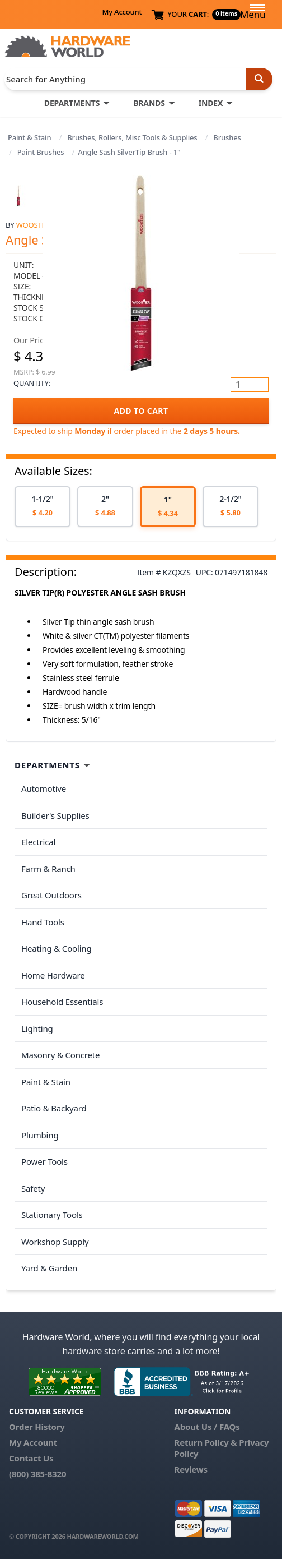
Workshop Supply (55, 1241)
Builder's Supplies (55, 815)
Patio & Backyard (53, 1108)
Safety (33, 1188)
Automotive (43, 788)
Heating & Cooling (56, 948)
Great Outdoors (51, 895)
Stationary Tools (52, 1214)
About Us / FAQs (206, 1426)
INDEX (211, 103)
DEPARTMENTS (72, 103)
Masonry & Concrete (60, 1054)
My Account (122, 12)
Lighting (37, 1028)
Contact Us (31, 1458)
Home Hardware (53, 975)
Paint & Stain (29, 137)
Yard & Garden (49, 1268)
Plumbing (39, 1135)
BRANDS (149, 103)
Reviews (190, 1469)
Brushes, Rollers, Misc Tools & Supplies (132, 137)
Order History (37, 1426)
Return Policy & (205, 1442)
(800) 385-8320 (37, 1473)
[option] (42, 506)
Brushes (227, 137)
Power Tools (44, 1161)
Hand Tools (42, 922)
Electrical (38, 841)
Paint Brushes (40, 152)
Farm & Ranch (48, 868)
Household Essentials (62, 1001)
